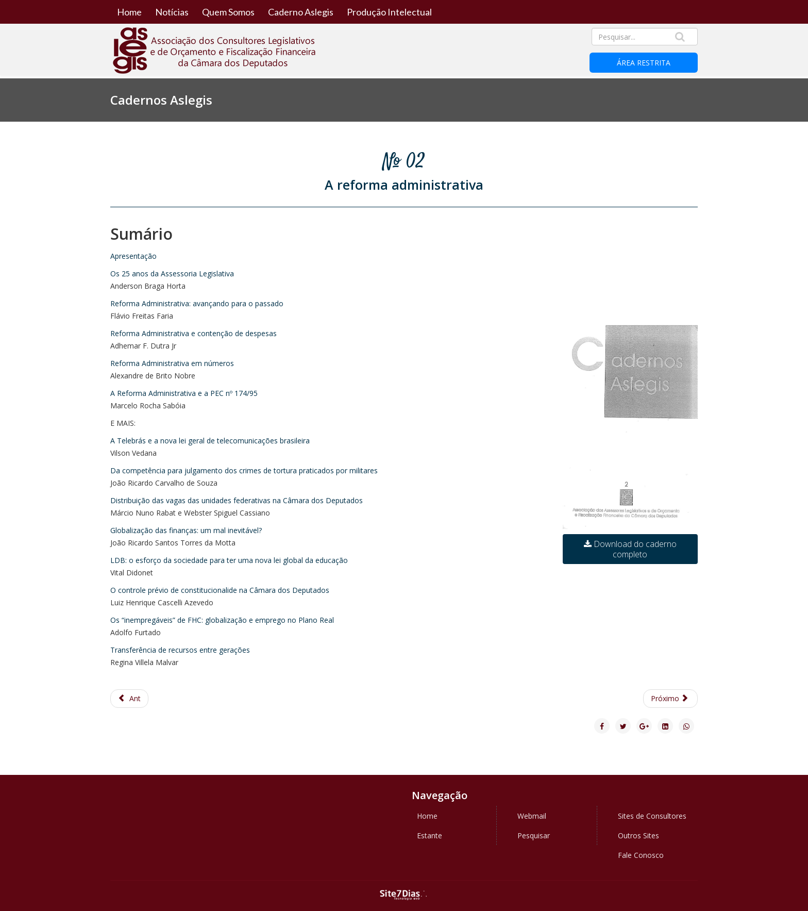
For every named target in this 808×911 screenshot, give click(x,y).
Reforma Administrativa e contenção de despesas (193, 333)
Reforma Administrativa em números (172, 363)
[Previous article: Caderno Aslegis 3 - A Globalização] (129, 698)
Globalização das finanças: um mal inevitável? (186, 530)
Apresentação (133, 256)
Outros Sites (638, 835)
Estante (429, 835)
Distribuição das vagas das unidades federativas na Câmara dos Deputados (236, 500)
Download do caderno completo (630, 549)
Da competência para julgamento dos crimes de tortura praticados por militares (244, 470)
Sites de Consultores (652, 816)
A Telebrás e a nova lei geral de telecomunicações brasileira (210, 440)
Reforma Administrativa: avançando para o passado (196, 303)
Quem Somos (228, 12)
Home (129, 12)
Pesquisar (533, 835)
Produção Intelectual (389, 12)
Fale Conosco (641, 855)
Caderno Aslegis (300, 12)
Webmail (531, 816)
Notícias (172, 12)
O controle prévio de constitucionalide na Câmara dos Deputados (219, 590)
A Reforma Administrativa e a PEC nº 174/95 (184, 393)
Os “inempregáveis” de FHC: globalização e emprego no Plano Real (222, 620)
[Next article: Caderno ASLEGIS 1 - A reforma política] (670, 698)
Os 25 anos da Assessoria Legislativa (172, 273)
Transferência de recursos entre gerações (180, 650)
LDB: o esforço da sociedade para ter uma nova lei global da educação (229, 560)
